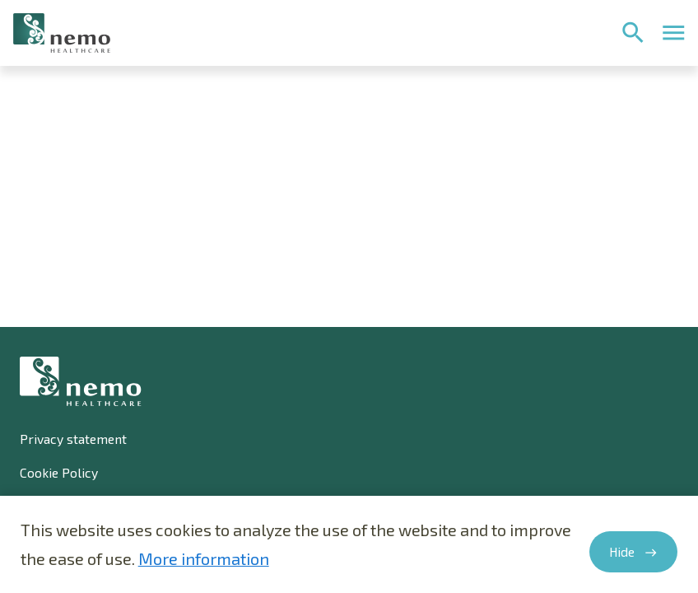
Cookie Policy (59, 472)
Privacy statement (73, 438)
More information (203, 558)
